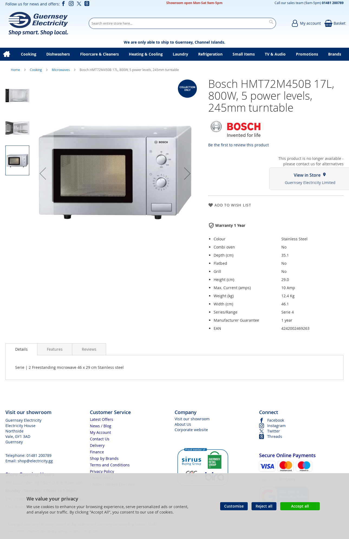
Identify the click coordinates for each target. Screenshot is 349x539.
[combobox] (182, 23)
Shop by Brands (104, 458)
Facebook (275, 420)
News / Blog (100, 425)
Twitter (273, 431)
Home (16, 69)
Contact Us (99, 438)
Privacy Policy (102, 471)
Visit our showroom (192, 418)
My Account (100, 432)
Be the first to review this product (238, 144)
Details (21, 349)
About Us (183, 424)
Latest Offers (101, 419)
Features (55, 349)
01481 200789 (39, 455)
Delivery (97, 445)
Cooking (36, 69)
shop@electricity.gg (35, 460)
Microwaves (61, 69)
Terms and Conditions (110, 464)
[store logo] (38, 23)
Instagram (276, 425)
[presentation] (21, 349)
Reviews (89, 349)
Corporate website (191, 429)
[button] (43, 173)
